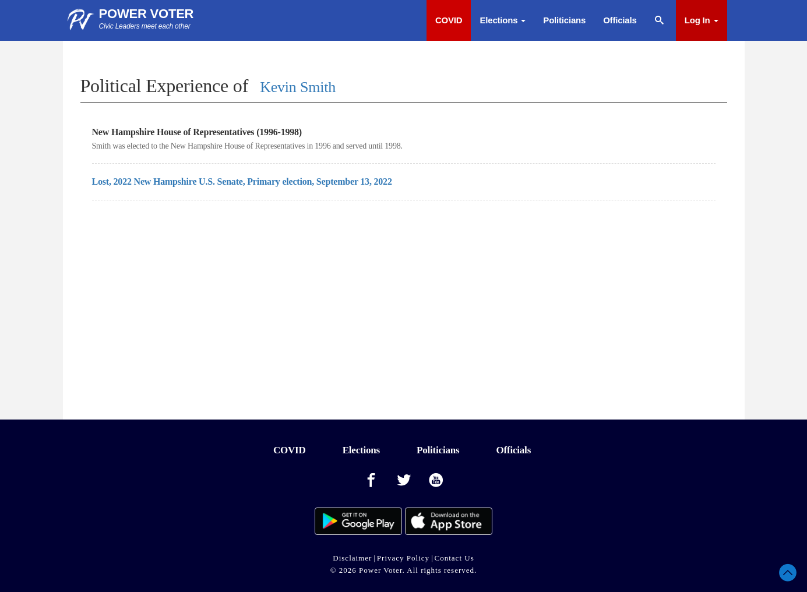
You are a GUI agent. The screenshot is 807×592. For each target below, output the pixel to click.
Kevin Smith (298, 87)
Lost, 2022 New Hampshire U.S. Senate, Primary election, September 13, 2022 (242, 181)
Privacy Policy (403, 558)
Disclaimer (352, 558)
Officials (619, 20)
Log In (701, 20)
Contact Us (454, 558)
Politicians (564, 20)
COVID (449, 20)
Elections (503, 20)
